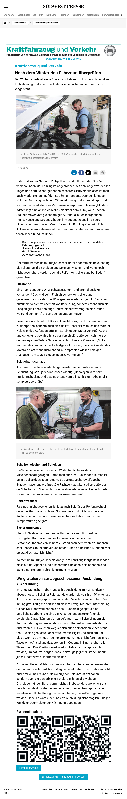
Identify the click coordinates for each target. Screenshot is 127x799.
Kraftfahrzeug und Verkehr (38, 66)
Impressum (118, 793)
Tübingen (64, 15)
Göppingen (78, 15)
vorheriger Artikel (29, 767)
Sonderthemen (20, 23)
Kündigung (105, 793)
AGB (66, 789)
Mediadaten (90, 789)
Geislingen (93, 15)
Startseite (9, 15)
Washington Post (27, 15)
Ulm (41, 15)
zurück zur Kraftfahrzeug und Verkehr (63, 776)
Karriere (58, 789)
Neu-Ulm (51, 15)
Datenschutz (76, 789)
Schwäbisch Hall (110, 15)
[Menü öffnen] (6, 6)
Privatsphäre (46, 789)
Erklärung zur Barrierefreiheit (110, 789)
